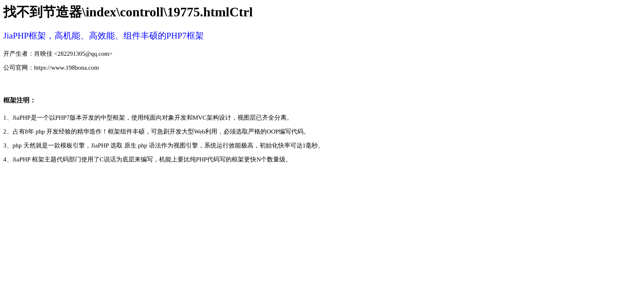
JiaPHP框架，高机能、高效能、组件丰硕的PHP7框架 (103, 36)
